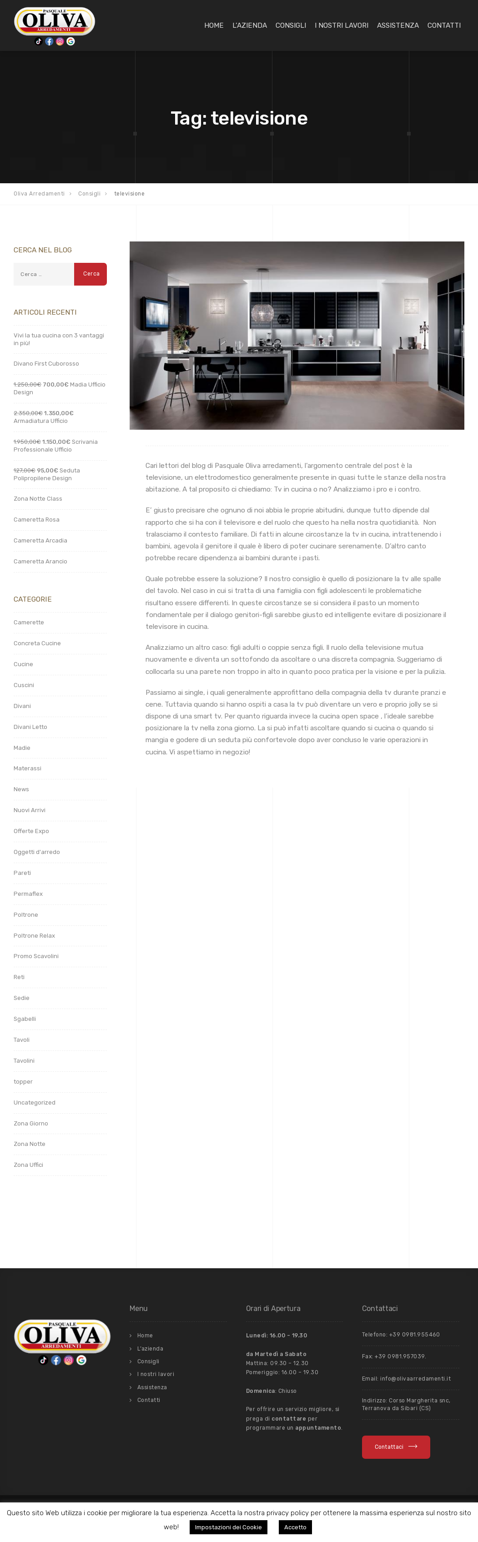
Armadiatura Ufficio (44, 417)
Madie (22, 747)
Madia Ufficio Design (60, 388)
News (21, 789)
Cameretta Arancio (40, 561)
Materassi (27, 768)
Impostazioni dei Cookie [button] (228, 1527)
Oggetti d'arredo (37, 852)
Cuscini (24, 685)
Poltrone (26, 914)
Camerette (29, 622)
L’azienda (249, 25)
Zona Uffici (28, 1164)
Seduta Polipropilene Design (47, 474)
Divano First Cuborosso (46, 363)
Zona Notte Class (38, 498)
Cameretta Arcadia (40, 540)
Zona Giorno (31, 1123)
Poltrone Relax (34, 935)
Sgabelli (25, 1018)
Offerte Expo (31, 831)
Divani (22, 706)
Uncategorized (34, 1102)
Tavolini (24, 1060)
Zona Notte (29, 1143)
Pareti (22, 872)
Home (214, 25)
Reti (19, 977)
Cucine (23, 664)
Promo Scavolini (36, 956)
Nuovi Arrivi (29, 810)
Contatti (444, 25)
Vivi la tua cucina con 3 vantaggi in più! (59, 339)
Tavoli (22, 1039)
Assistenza (398, 25)
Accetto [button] (295, 1527)
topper (23, 1081)
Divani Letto (30, 726)
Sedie (22, 998)
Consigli (291, 25)
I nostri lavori (341, 25)
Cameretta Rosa (37, 519)
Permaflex (28, 893)
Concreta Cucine (37, 643)
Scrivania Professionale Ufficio (56, 445)
